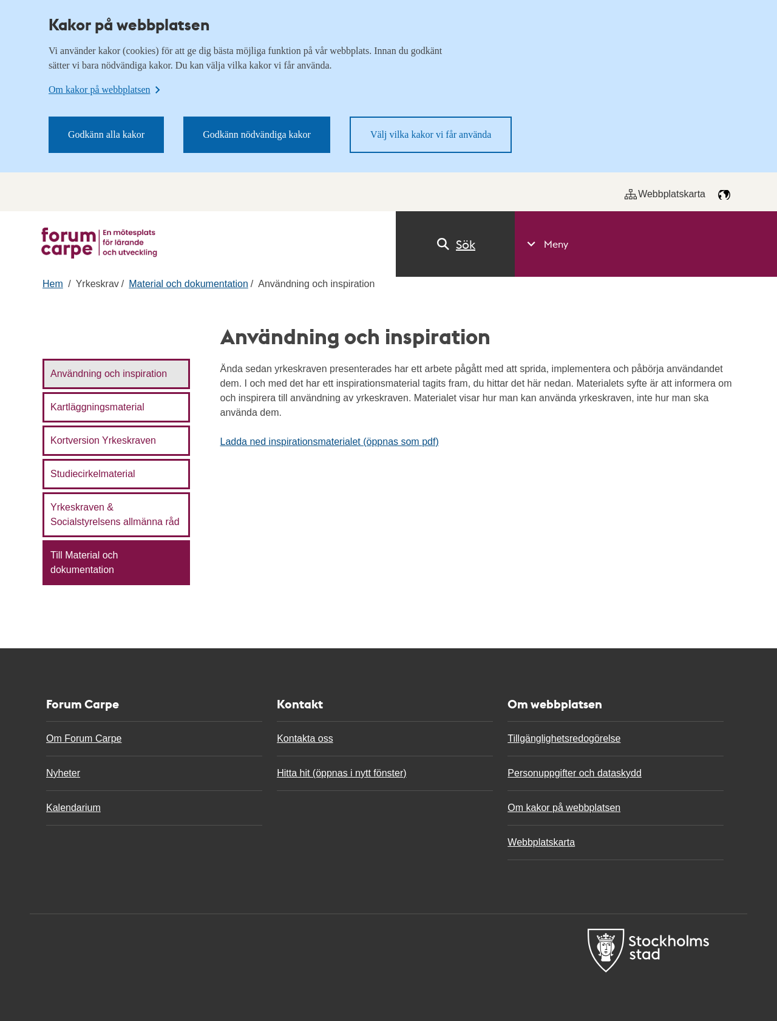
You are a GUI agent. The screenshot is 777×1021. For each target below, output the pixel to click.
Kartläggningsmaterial (97, 407)
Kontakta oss (305, 738)
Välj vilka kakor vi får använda (430, 134)
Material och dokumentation (188, 284)
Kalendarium (73, 807)
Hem (52, 284)
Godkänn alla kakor (106, 134)
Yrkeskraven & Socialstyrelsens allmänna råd (115, 514)
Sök (455, 244)
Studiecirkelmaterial (92, 474)
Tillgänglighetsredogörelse (563, 738)
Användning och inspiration (108, 373)
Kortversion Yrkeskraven (103, 440)
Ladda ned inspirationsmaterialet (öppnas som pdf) (329, 441)
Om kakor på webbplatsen (563, 807)
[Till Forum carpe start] (99, 243)
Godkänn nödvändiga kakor (257, 134)
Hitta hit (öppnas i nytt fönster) (341, 773)
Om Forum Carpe (83, 738)
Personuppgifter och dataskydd (574, 773)
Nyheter (63, 773)
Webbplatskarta (665, 194)
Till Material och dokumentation (84, 562)
